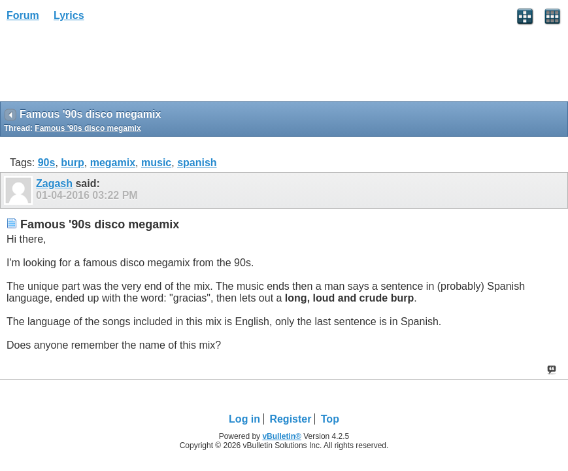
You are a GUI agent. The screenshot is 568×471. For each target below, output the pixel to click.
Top (330, 419)
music (156, 162)
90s (47, 162)
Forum (23, 15)
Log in (244, 419)
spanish (196, 162)
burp (72, 162)
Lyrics (69, 15)
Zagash (54, 183)
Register (290, 419)
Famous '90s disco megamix (88, 128)
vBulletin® (281, 436)
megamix (112, 162)
